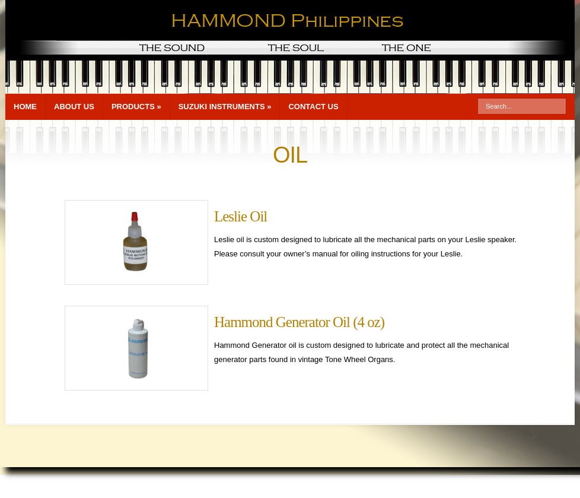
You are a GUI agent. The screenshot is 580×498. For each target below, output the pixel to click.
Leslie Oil (240, 216)
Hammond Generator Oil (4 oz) (299, 322)
